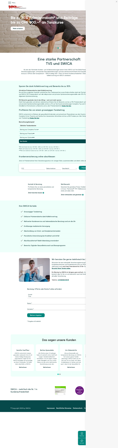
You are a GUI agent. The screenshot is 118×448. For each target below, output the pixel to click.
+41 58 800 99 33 (63, 300)
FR (106, 2)
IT (109, 2)
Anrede (30, 315)
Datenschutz (77, 444)
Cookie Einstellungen (92, 444)
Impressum (51, 444)
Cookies (104, 444)
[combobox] (33, 168)
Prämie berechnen (88, 168)
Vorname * (30, 330)
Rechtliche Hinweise (63, 444)
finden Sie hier (66, 106)
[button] (58, 49)
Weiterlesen (23, 403)
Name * (29, 324)
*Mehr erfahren (18, 28)
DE (104, 2)
